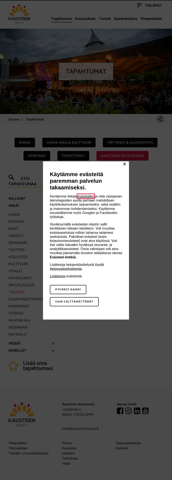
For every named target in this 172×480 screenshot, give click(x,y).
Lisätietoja (57, 276)
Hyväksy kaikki (68, 289)
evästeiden (85, 196)
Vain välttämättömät (74, 301)
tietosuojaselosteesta (66, 269)
